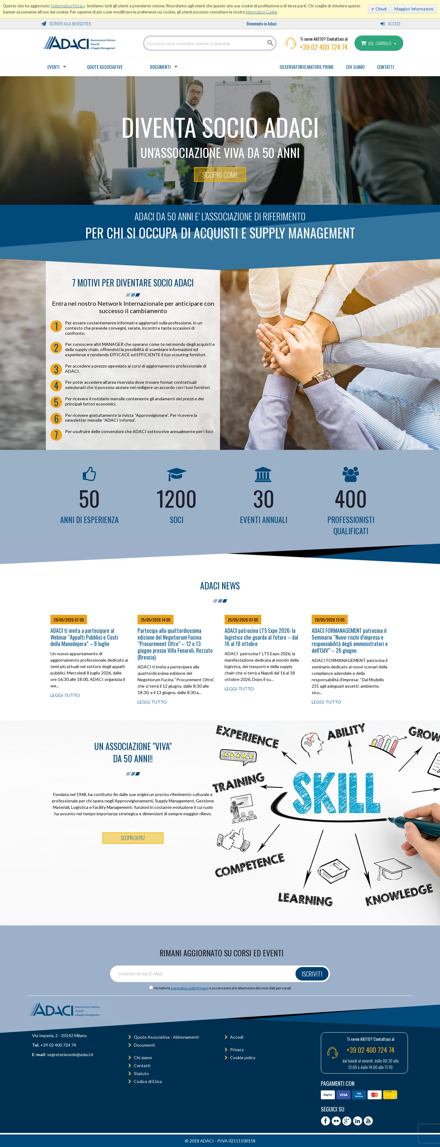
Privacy (237, 1049)
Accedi (390, 23)
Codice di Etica (148, 1081)
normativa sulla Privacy (189, 988)
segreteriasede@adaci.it (70, 1054)
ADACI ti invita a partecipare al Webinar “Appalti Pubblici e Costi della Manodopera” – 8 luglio (84, 637)
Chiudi (381, 8)
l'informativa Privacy (68, 5)
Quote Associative (105, 66)
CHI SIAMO (355, 66)
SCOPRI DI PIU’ (133, 838)
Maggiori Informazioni (414, 8)
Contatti (142, 1065)
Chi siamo (143, 1057)
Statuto (141, 1073)
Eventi (53, 66)
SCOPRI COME (220, 174)
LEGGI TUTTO (65, 695)
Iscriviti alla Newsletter (66, 23)
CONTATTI (385, 66)
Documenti (160, 66)
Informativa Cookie (261, 11)
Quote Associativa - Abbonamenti (166, 1037)
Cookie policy (242, 1057)
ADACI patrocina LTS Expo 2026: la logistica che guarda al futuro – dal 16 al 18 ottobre (261, 637)
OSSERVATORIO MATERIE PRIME (307, 66)
